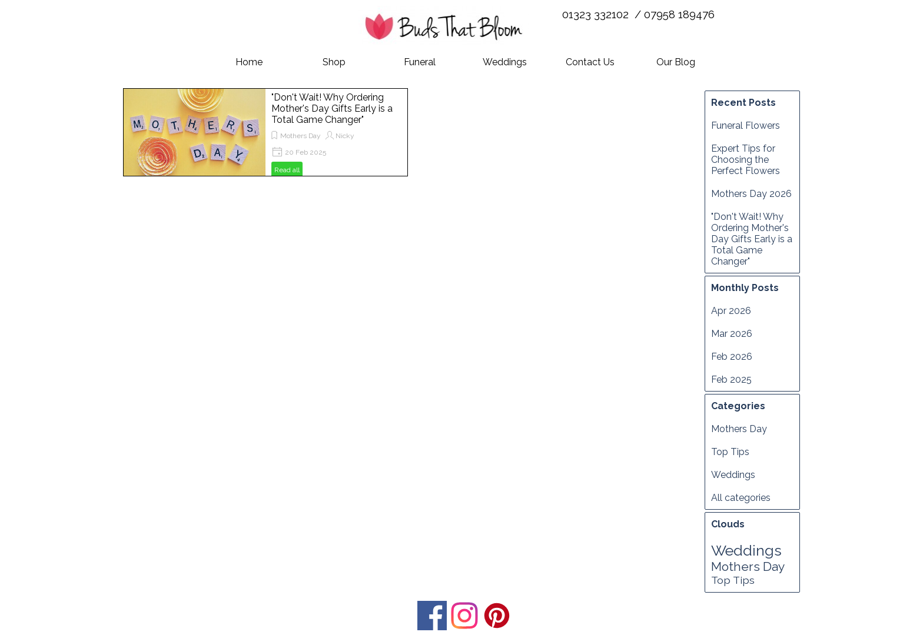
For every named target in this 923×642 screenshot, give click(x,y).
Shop (334, 62)
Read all (287, 170)
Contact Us (590, 62)
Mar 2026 (731, 333)
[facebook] (432, 615)
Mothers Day (300, 136)
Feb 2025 (731, 379)
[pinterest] (497, 615)
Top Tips (730, 451)
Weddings (505, 62)
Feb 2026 (731, 356)
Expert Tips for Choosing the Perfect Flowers (745, 159)
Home (249, 62)
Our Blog (675, 62)
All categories (741, 497)
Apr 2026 (731, 310)
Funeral (420, 62)
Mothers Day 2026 (751, 193)
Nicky (345, 136)
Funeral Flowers (745, 125)
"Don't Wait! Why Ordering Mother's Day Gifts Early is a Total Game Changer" (332, 108)
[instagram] (464, 615)
